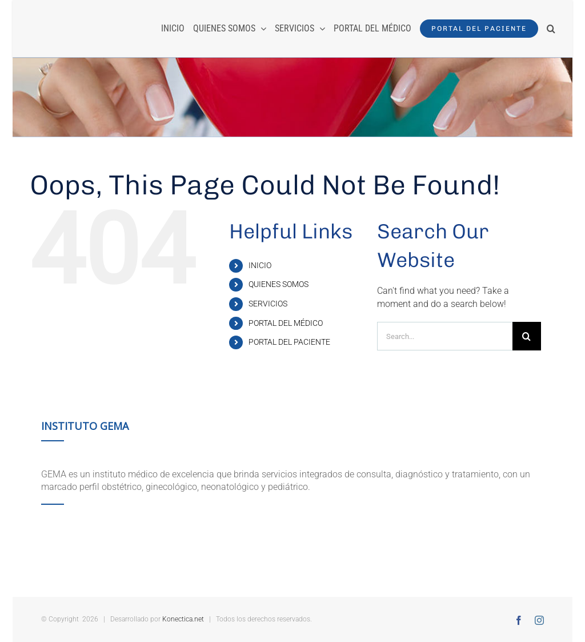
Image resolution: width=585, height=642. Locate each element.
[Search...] (444, 336)
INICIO (260, 265)
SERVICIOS (268, 303)
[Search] (526, 336)
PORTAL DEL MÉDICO (286, 323)
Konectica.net (183, 619)
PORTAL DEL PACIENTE (289, 341)
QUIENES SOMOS (278, 284)
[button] (551, 28)
